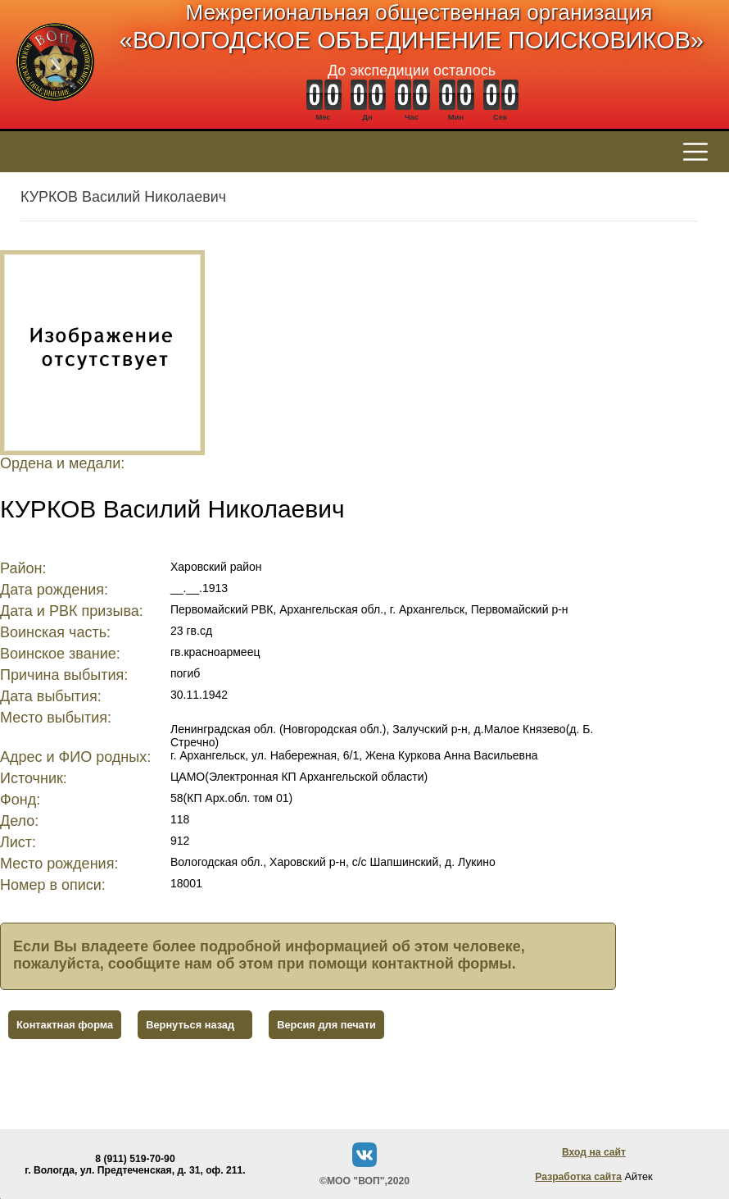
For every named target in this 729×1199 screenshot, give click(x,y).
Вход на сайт (594, 1152)
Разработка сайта (578, 1177)
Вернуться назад (190, 1025)
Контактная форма (64, 1025)
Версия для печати (326, 1025)
